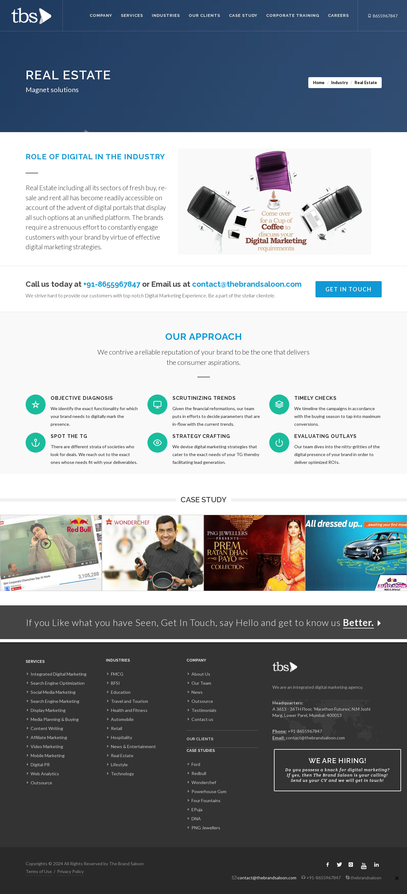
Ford (195, 764)
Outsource (41, 782)
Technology (122, 773)
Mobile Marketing (48, 755)
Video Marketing (47, 746)
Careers (338, 15)
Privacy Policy (70, 871)
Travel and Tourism (129, 701)
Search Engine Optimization (58, 683)
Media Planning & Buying (55, 719)
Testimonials (203, 710)
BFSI (115, 683)
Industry (339, 82)
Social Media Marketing (53, 692)
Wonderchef (203, 782)
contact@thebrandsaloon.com (247, 284)
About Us (200, 674)
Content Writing (47, 728)
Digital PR (40, 764)
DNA (196, 818)
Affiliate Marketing (49, 737)
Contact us (202, 719)
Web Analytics (45, 773)
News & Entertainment (133, 746)
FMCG (117, 674)
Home (319, 82)
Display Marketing (48, 710)
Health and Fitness (129, 710)
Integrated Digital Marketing (59, 674)
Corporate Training (292, 15)
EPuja (196, 809)
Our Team (201, 683)
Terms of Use (39, 871)
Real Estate (122, 755)
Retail (116, 728)
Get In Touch (348, 289)
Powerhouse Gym (208, 791)
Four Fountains (206, 800)
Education (121, 692)
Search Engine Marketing (55, 701)
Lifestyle (119, 764)
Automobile (122, 719)
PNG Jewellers (205, 827)
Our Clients (204, 15)
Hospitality (121, 737)
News (197, 692)
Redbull (198, 773)
